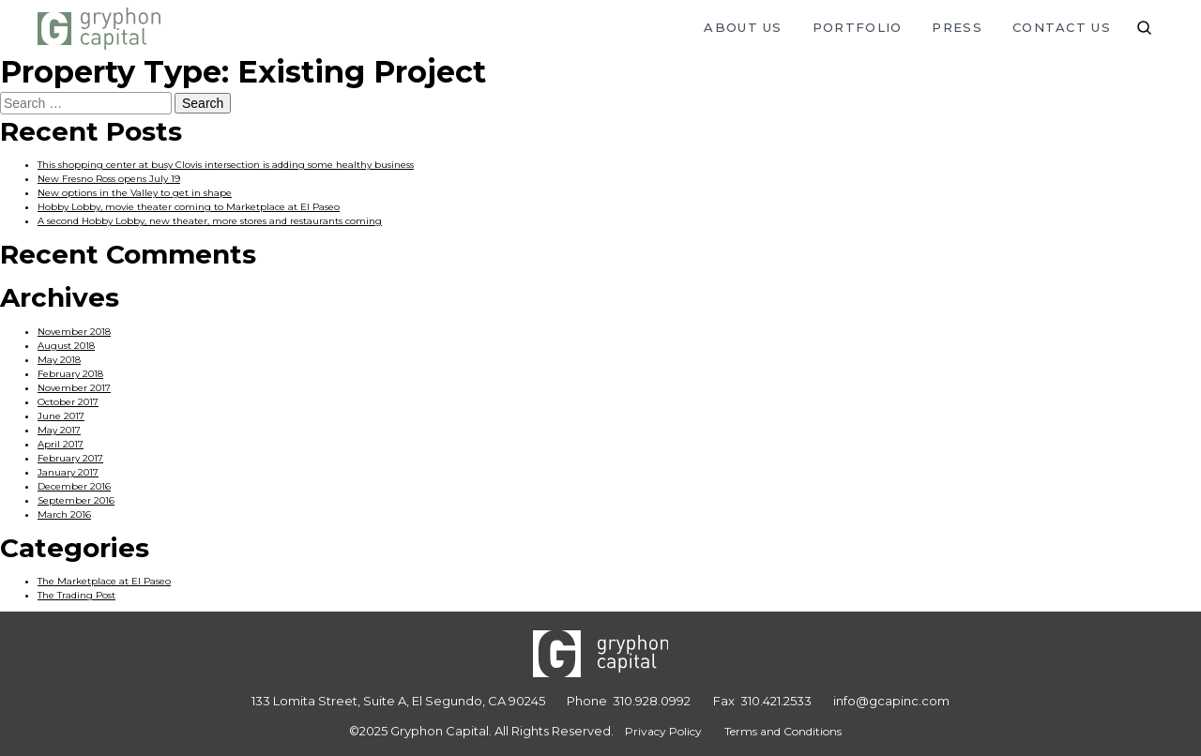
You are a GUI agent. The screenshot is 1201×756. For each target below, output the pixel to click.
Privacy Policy (663, 731)
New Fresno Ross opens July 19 (109, 179)
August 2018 (66, 346)
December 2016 (74, 486)
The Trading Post (76, 595)
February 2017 (70, 458)
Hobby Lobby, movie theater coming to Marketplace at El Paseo (189, 207)
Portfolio (858, 27)
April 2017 (61, 444)
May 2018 (59, 360)
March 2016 (64, 514)
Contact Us (1061, 27)
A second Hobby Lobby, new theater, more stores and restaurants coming (210, 221)
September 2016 (76, 500)
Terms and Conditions (783, 731)
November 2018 (74, 331)
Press (957, 27)
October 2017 (68, 402)
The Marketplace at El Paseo (104, 581)
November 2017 (74, 388)
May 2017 (59, 430)
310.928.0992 (652, 700)
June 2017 (61, 416)
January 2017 (68, 472)
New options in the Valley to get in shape (135, 193)
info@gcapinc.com (891, 700)
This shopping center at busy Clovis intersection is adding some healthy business (226, 165)
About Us (743, 27)
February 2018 (70, 374)
